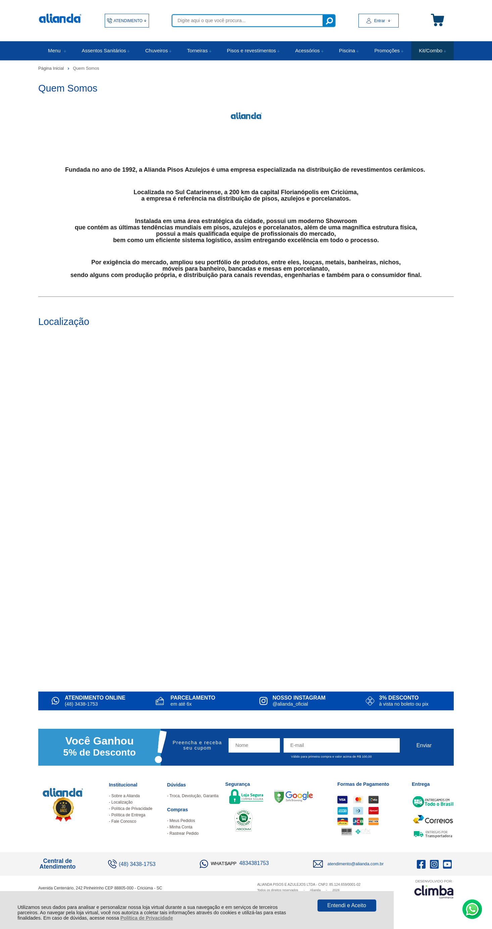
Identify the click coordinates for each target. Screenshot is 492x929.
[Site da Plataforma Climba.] (434, 889)
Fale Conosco (123, 821)
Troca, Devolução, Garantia (193, 796)
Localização (122, 802)
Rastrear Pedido (184, 833)
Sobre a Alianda (125, 796)
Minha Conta (180, 827)
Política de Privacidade (146, 918)
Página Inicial (51, 68)
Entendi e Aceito (346, 905)
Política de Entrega (128, 815)
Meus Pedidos (182, 820)
